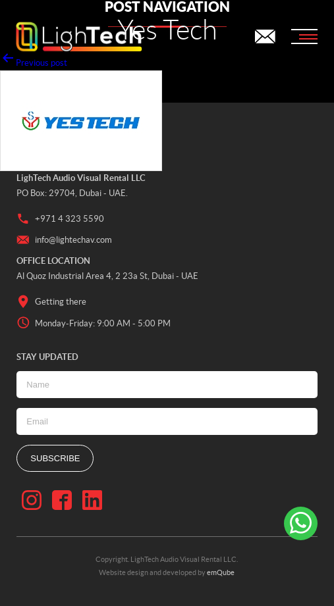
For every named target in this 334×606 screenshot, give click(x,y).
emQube (221, 572)
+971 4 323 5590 (60, 219)
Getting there (51, 302)
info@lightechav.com (64, 240)
